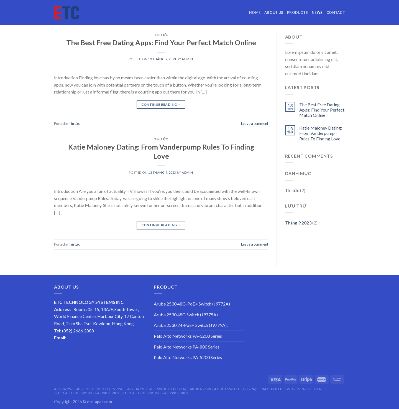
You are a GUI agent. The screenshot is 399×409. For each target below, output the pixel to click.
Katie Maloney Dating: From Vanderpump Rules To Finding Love (320, 133)
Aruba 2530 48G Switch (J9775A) (186, 314)
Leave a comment (254, 123)
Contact (335, 12)
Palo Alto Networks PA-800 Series (186, 346)
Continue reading (161, 104)
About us (273, 12)
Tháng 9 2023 (298, 222)
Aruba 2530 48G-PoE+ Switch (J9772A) (192, 303)
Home (254, 12)
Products (297, 12)
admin (187, 59)
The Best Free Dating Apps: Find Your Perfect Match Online (161, 42)
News (317, 12)
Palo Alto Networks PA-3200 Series (188, 336)
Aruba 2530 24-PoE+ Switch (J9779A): (191, 325)
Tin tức (161, 35)
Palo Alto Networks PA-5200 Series (188, 357)
